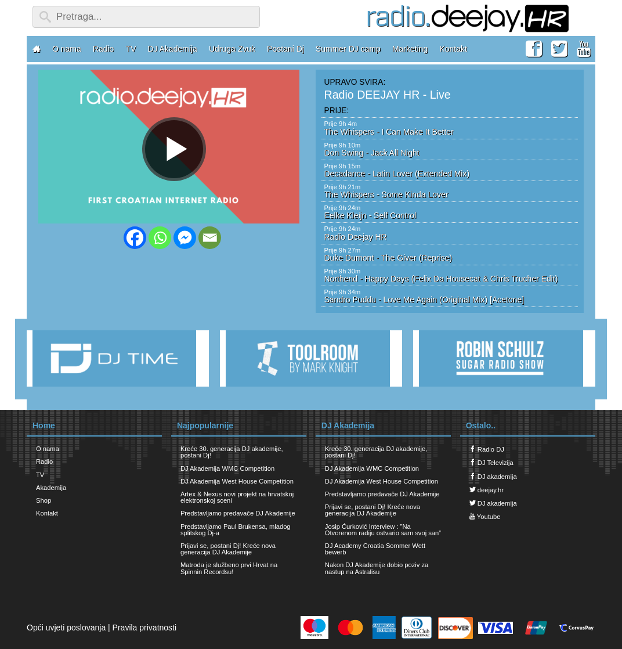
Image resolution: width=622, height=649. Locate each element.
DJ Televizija (491, 462)
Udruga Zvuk (232, 48)
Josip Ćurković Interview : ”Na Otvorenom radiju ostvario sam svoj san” (383, 529)
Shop (43, 500)
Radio (103, 48)
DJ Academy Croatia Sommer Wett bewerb (375, 549)
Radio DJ (486, 449)
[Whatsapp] (160, 237)
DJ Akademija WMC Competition (227, 468)
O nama (66, 48)
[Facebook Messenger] (184, 237)
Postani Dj (285, 48)
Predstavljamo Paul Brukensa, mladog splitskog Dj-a (235, 529)
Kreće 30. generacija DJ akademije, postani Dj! (231, 452)
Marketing (410, 48)
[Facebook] (135, 237)
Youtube (485, 516)
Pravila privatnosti (145, 627)
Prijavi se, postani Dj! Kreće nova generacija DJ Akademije (228, 549)
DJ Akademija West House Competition (237, 481)
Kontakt (452, 48)
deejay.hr (486, 489)
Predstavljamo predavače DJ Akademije (237, 513)
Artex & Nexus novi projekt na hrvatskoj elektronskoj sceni (237, 497)
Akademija (51, 487)
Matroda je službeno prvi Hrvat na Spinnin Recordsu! (228, 568)
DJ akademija (493, 476)
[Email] (209, 237)
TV (130, 48)
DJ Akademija (172, 48)
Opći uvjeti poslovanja (66, 627)
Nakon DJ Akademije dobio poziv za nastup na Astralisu (376, 568)
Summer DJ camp (348, 48)
